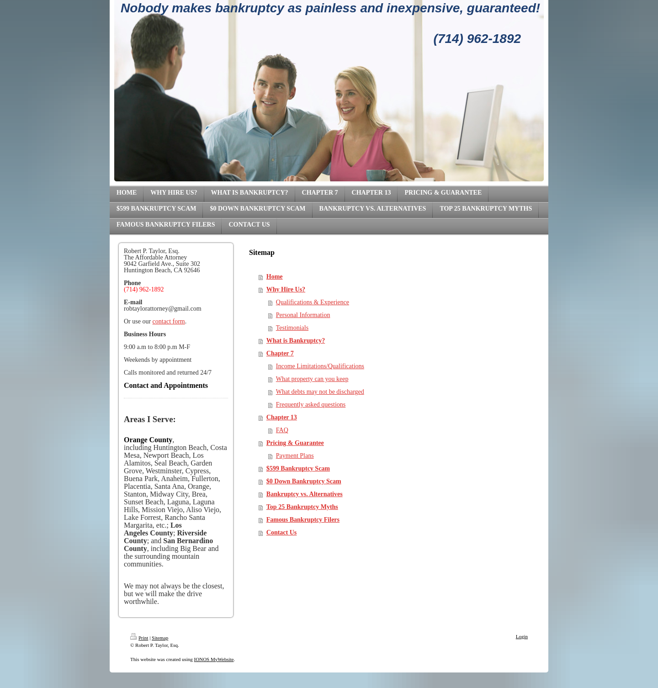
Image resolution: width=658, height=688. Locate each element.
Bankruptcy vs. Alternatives (304, 494)
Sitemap (160, 637)
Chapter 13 (281, 417)
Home (274, 276)
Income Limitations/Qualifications (320, 366)
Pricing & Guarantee (295, 442)
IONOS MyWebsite (214, 659)
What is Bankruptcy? (295, 340)
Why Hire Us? (285, 289)
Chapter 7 (280, 353)
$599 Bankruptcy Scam (298, 468)
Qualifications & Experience (312, 302)
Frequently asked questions (310, 404)
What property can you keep (312, 379)
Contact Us (281, 532)
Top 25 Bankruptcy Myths (302, 506)
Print (139, 637)
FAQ (282, 430)
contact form (169, 321)
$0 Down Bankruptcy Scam (303, 481)
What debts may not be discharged (320, 391)
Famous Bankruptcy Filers (303, 519)
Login (522, 636)
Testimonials (292, 327)
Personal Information (303, 315)
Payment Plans (295, 455)
